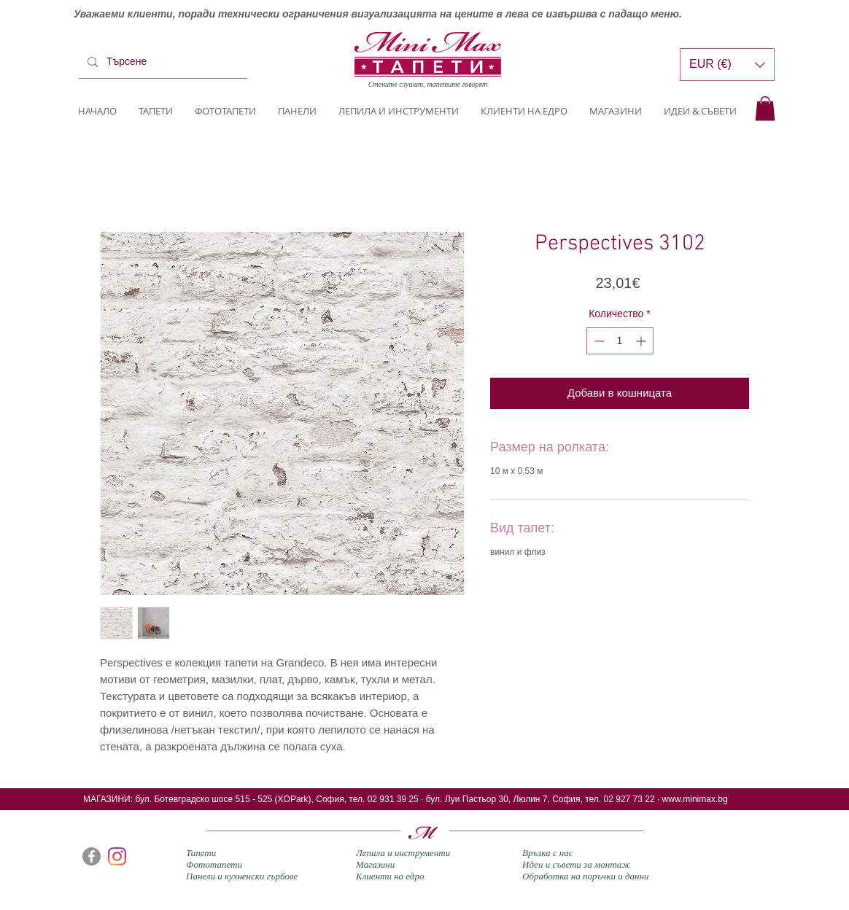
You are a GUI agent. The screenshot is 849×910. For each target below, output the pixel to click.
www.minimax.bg (695, 799)
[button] (765, 108)
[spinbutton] (620, 341)
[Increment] (642, 341)
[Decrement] (598, 341)
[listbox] (727, 64)
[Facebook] (91, 856)
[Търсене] (161, 62)
